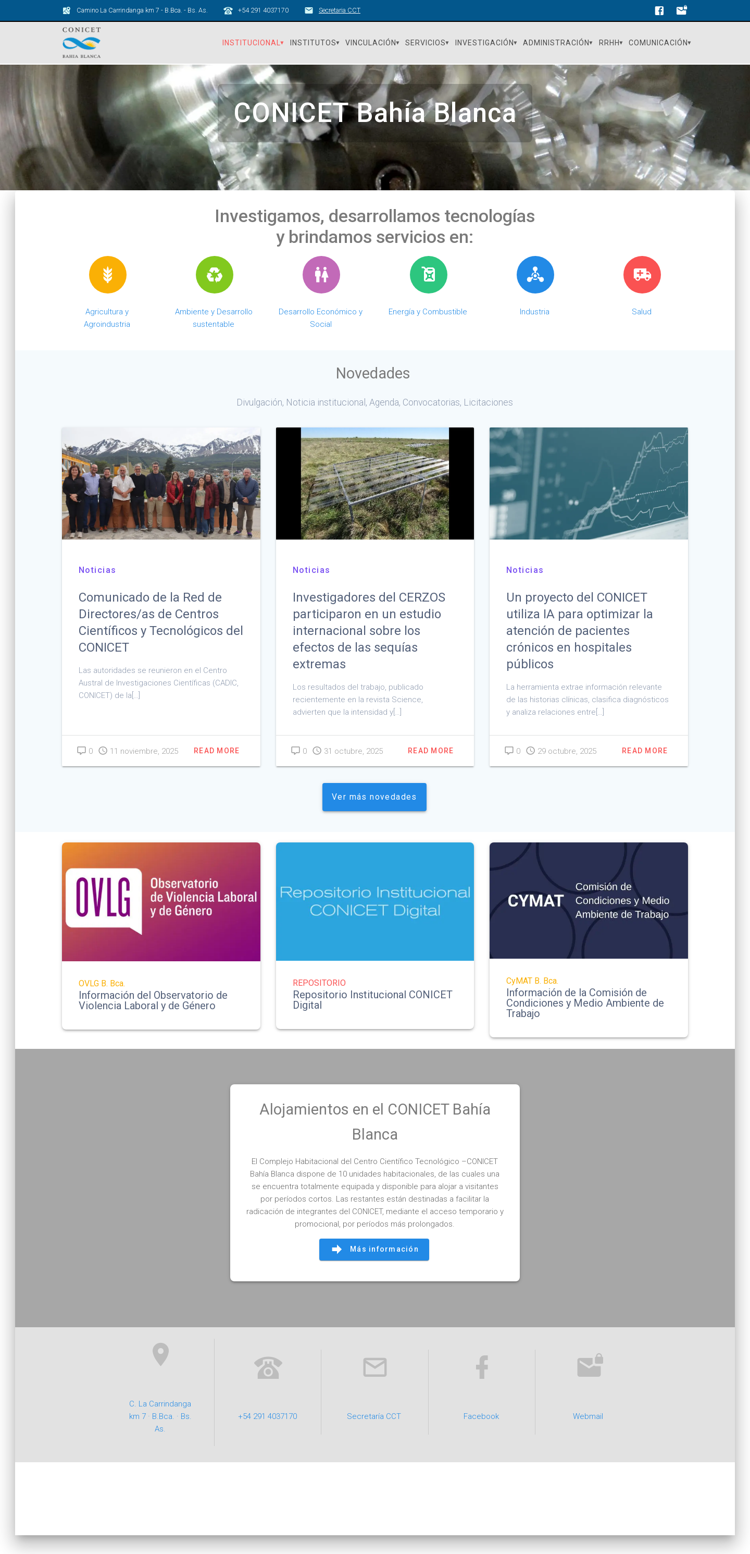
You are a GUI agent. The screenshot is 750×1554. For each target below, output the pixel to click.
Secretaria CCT (339, 10)
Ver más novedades (374, 814)
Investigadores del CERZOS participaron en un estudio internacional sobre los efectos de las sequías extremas (369, 648)
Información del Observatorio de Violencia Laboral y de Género (153, 1018)
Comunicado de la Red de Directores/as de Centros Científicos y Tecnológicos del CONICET (161, 640)
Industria (534, 330)
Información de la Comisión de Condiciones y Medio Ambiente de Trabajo (585, 1021)
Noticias (97, 588)
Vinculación (370, 43)
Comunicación (658, 43)
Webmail (588, 1434)
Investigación (484, 43)
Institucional (251, 43)
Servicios (425, 43)
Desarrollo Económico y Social (320, 336)
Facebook (481, 1434)
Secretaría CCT (374, 1434)
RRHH (609, 43)
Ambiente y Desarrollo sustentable (214, 336)
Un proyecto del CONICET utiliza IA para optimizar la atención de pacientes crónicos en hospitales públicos (579, 648)
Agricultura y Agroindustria (107, 336)
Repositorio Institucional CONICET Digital (373, 1018)
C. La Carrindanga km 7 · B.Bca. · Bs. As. (160, 1434)
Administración (556, 43)
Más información (374, 1268)
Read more (217, 769)
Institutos (313, 43)
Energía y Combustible (428, 330)
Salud (642, 330)
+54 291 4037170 (267, 1434)
